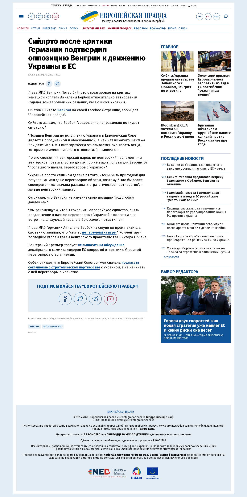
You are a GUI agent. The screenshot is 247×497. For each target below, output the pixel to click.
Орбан (183, 28)
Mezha (183, 6)
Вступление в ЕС (94, 28)
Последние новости (182, 158)
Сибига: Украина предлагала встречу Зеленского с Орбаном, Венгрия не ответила (177, 83)
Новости (23, 28)
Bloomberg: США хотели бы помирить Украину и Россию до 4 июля (177, 131)
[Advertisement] (87, 360)
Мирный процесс (119, 28)
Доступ (192, 6)
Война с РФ (158, 28)
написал (64, 110)
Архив (63, 28)
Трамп (172, 28)
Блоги (122, 6)
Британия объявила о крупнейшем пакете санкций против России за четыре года (214, 135)
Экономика (94, 6)
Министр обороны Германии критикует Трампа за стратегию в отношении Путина (198, 250)
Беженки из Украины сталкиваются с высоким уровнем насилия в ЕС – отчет (196, 166)
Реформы (141, 28)
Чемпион (164, 6)
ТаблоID (175, 6)
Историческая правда (138, 6)
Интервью (49, 28)
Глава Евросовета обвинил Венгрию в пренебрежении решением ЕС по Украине (198, 238)
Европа (105, 6)
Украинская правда (61, 5)
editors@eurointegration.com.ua (134, 420)
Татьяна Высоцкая (196, 335)
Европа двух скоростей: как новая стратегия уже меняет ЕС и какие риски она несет (194, 326)
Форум (114, 6)
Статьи (35, 28)
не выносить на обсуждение (101, 245)
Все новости (171, 257)
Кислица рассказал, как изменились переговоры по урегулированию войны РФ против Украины (196, 212)
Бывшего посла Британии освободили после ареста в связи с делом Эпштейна (196, 226)
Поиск (73, 28)
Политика (81, 6)
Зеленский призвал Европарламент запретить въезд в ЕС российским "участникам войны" (214, 85)
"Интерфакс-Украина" (134, 446)
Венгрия (34, 326)
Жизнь (154, 6)
